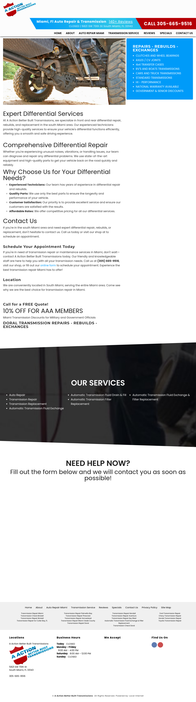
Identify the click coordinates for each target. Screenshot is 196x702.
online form (48, 265)
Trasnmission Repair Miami (32, 613)
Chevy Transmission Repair (170, 616)
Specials (166, 32)
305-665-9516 (17, 676)
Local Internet (136, 695)
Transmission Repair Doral (78, 623)
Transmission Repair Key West (124, 618)
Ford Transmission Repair (170, 613)
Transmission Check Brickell (32, 616)
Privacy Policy (149, 607)
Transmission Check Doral (124, 626)
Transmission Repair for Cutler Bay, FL (32, 621)
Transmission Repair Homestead (78, 618)
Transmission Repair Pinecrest (78, 616)
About (70, 32)
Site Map (166, 607)
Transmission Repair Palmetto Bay (78, 613)
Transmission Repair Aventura (124, 616)
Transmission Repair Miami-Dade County (78, 621)
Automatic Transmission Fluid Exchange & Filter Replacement (124, 622)
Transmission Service (123, 32)
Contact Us (184, 32)
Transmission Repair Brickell (32, 618)
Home (58, 32)
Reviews (149, 32)
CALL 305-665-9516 (168, 23)
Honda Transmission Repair (170, 618)
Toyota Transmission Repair (170, 621)
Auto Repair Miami (91, 32)
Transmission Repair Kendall (124, 613)
